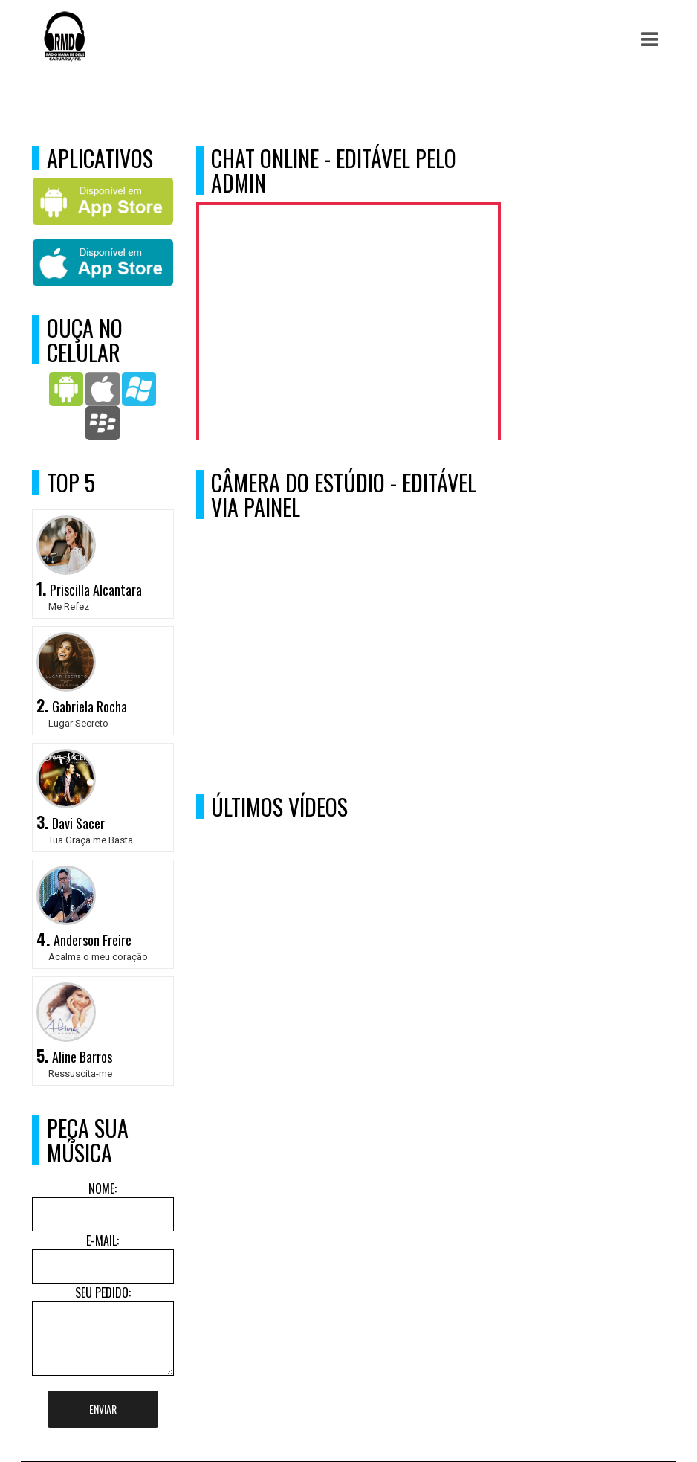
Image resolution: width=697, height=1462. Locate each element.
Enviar (103, 1409)
